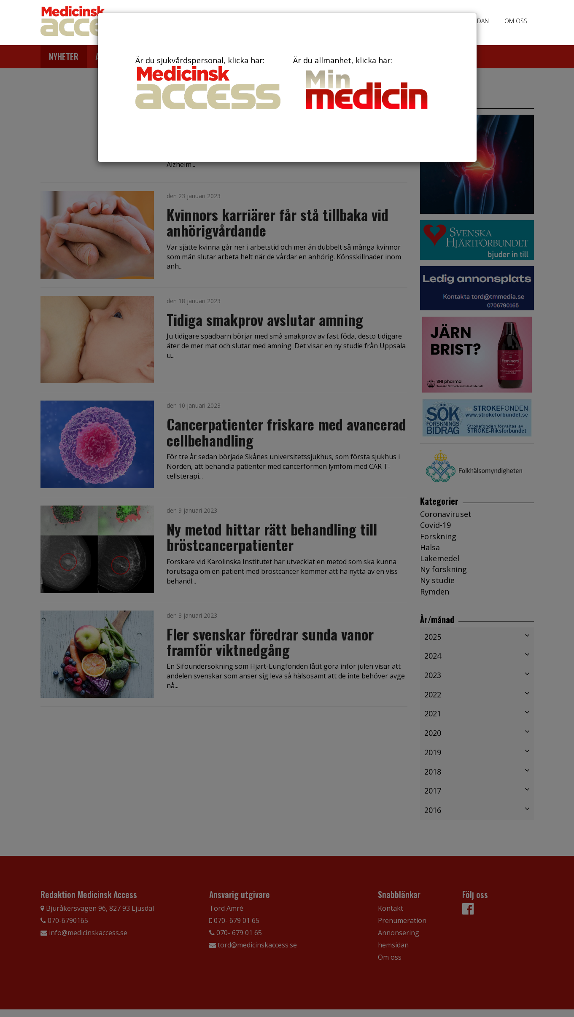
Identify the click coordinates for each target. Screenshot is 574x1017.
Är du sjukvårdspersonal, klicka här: (207, 82)
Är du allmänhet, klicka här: (365, 84)
